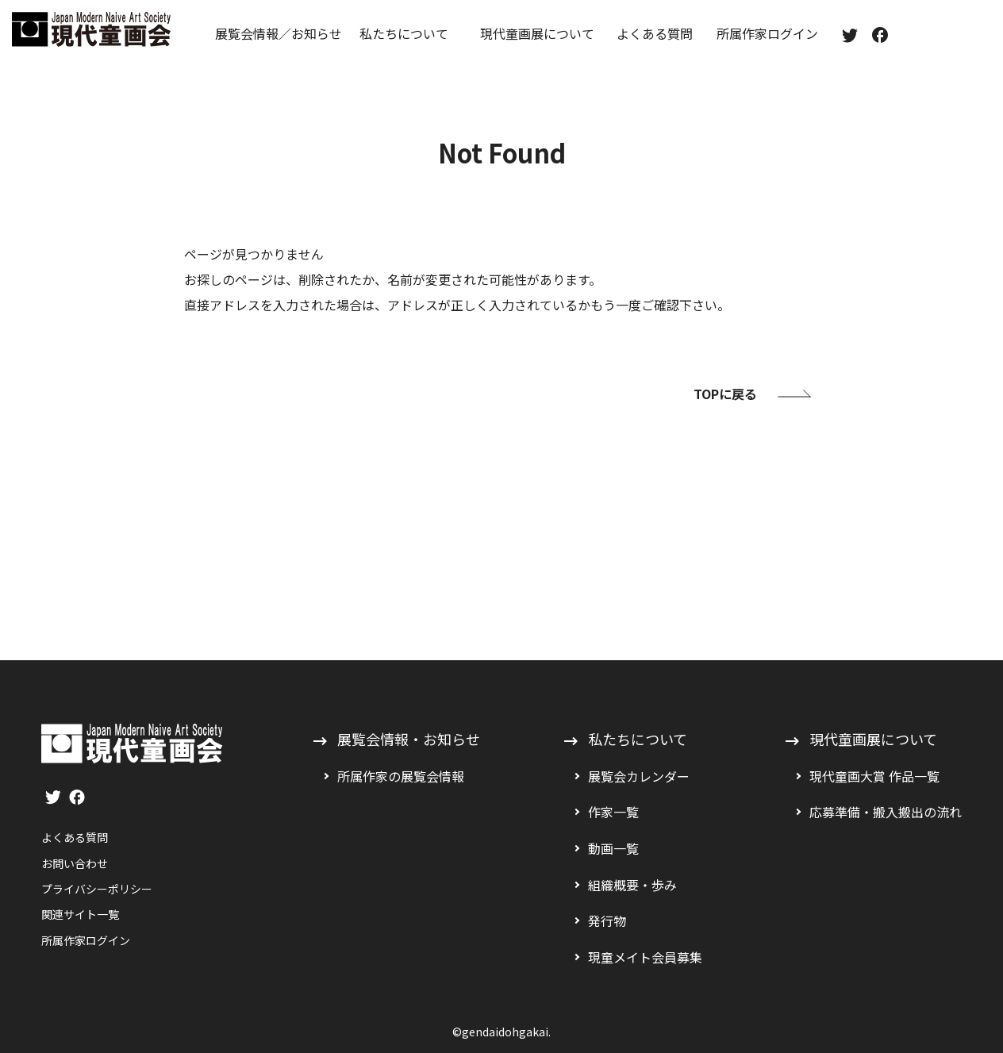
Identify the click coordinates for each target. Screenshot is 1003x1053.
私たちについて (403, 33)
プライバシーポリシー (96, 889)
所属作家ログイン (767, 33)
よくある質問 (655, 33)
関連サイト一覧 (80, 914)
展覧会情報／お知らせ (278, 33)
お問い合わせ (74, 863)
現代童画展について (537, 33)
